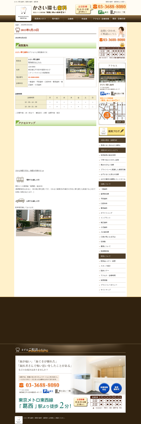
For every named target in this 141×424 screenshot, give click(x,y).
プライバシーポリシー (109, 285)
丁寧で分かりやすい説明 (110, 160)
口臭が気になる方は (108, 237)
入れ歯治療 (105, 232)
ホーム (23, 18)
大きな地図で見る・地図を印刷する (28, 170)
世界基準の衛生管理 (108, 155)
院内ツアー (105, 271)
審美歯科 (104, 208)
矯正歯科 (104, 222)
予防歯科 (104, 199)
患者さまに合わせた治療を (110, 145)
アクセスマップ (27, 123)
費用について (106, 246)
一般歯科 (104, 189)
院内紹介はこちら (34, 62)
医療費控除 (105, 251)
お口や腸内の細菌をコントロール (113, 179)
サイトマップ (106, 290)
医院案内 (23, 45)
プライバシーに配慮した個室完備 (113, 169)
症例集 (103, 241)
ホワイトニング (106, 213)
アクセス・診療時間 (108, 275)
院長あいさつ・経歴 (108, 261)
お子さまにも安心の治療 (110, 174)
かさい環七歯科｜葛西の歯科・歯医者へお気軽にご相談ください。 (45, 418)
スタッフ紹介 (106, 266)
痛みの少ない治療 (107, 165)
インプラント (106, 218)
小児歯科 (104, 227)
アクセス (55, 148)
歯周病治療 (105, 194)
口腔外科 (104, 203)
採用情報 (104, 280)
